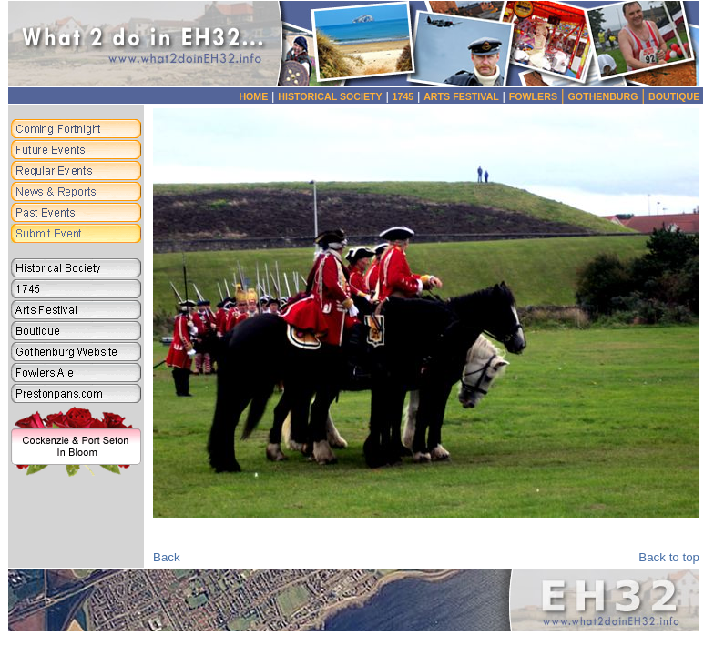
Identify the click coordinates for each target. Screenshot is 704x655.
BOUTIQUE (673, 96)
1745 (403, 96)
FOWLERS (538, 96)
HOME (253, 96)
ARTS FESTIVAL (461, 96)
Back (166, 557)
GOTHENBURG (608, 96)
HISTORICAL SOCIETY (330, 96)
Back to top (668, 557)
